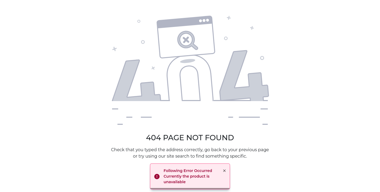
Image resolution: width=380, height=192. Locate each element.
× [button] (224, 170)
